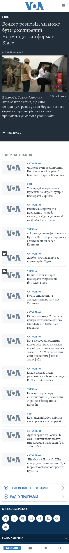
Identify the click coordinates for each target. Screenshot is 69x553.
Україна (32, 229)
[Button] (11, 133)
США (5, 17)
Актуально (34, 163)
